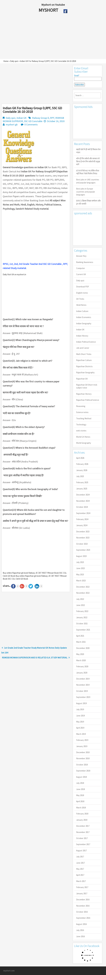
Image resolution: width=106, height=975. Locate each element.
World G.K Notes (83, 437)
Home (5, 61)
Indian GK (21, 117)
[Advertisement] (46, 37)
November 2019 (82, 685)
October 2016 (82, 912)
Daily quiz (14, 61)
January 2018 (81, 820)
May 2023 (80, 574)
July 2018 (80, 783)
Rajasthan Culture (84, 360)
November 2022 (82, 593)
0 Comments (31, 124)
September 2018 (83, 770)
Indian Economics (83, 317)
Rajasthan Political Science (87, 400)
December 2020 (82, 648)
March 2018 (81, 807)
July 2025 (80, 476)
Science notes (82, 412)
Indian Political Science (86, 342)
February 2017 (82, 887)
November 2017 (82, 832)
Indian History (82, 335)
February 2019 (82, 740)
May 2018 (80, 795)
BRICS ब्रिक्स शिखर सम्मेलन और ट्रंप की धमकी (88, 202)
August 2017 (81, 850)
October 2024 (82, 507)
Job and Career (82, 348)
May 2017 (80, 869)
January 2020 (81, 672)
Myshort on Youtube (53, 4)
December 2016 (82, 899)
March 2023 (81, 580)
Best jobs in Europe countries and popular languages (85, 191)
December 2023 (82, 531)
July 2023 (80, 562)
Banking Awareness (84, 262)
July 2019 (80, 709)
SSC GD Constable (33, 121)
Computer (80, 268)
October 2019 (82, 691)
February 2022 (82, 611)
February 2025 (82, 482)
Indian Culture (82, 311)
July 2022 (80, 599)
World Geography (83, 443)
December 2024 (82, 494)
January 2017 (81, 893)
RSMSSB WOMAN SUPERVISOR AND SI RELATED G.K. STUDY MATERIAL (34, 657)
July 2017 (80, 856)
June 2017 (80, 862)
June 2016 (80, 936)
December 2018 (82, 752)
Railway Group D (40, 117)
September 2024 (83, 513)
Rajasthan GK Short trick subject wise (86, 386)
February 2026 (82, 464)
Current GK (81, 274)
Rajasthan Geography (85, 372)
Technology (81, 424)
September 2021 (83, 629)
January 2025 (81, 488)
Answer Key (81, 256)
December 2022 (82, 586)
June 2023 (80, 568)
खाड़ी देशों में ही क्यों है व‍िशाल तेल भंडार (88, 151)
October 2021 (82, 623)
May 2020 (80, 654)
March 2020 (81, 660)
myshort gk (12, 124)
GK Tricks (80, 299)
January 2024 (81, 525)
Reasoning (80, 406)
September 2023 (83, 550)
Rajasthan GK (82, 378)
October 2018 (82, 764)
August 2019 (81, 703)
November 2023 (82, 537)
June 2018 (80, 789)
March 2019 (81, 734)
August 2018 (81, 777)
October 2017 (82, 838)
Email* (87, 77)
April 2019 (80, 727)
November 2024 (82, 501)
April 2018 (80, 801)
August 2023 (81, 556)
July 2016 (80, 930)
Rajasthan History (84, 394)
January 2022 (81, 617)
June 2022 (80, 605)
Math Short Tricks (83, 354)
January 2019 (81, 746)
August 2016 (81, 924)
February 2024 (82, 519)
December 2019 (82, 678)
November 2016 (82, 905)
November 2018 (82, 758)
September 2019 (83, 697)
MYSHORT (49, 10)
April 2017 (80, 875)
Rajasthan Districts (84, 366)
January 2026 (81, 470)
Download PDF (82, 286)
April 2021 (80, 635)
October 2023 (82, 544)
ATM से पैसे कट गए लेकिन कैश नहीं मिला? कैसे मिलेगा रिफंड (87, 172)
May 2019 (80, 721)
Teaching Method (83, 418)
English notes (82, 292)
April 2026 (80, 458)
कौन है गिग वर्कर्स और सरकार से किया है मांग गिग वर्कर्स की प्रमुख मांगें (88, 161)
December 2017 (82, 826)
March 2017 (81, 881)
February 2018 (82, 813)
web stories (81, 430)
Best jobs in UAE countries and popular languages (87, 181)
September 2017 (83, 844)
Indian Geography (83, 323)
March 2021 (81, 642)
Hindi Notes (81, 305)
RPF (52, 117)
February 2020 (82, 666)
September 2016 (83, 918)
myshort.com (8, 970)
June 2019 (80, 715)
